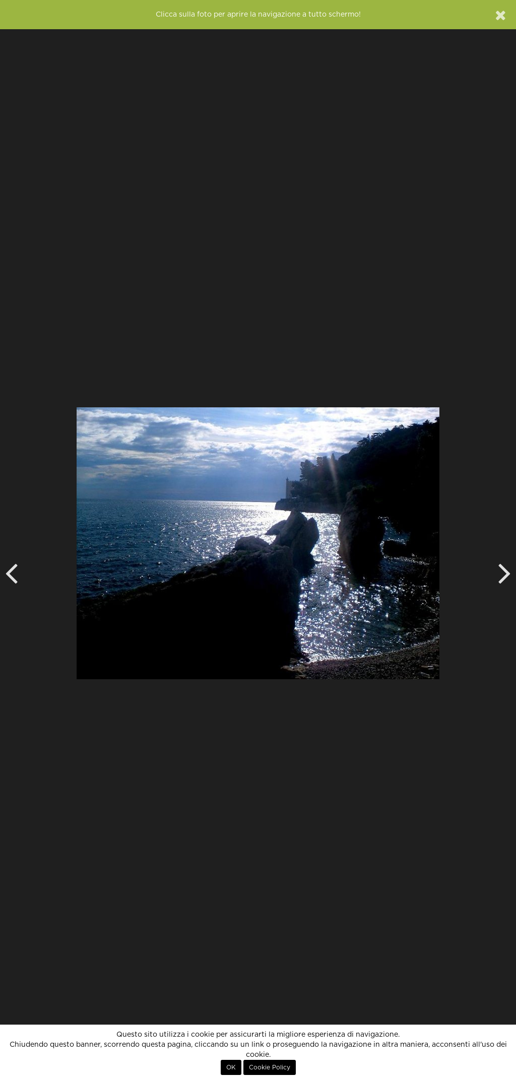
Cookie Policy (269, 1067)
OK (231, 1067)
